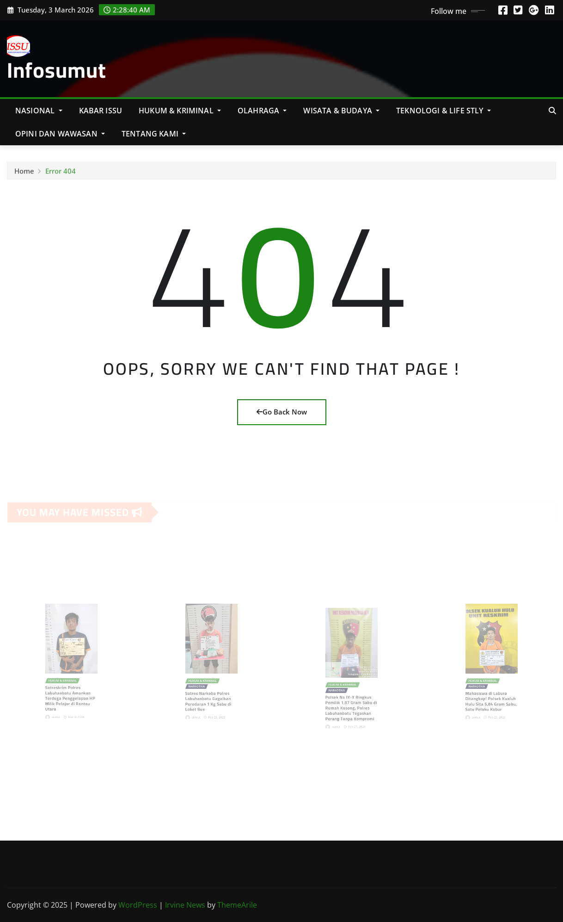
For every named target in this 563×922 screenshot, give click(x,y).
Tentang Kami (154, 134)
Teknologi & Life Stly (443, 110)
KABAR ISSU (100, 110)
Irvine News (185, 905)
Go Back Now (282, 411)
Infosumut (56, 70)
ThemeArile (237, 905)
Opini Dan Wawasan (60, 134)
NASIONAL (38, 110)
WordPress (137, 905)
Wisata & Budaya (341, 110)
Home (24, 173)
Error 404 (60, 173)
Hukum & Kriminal (180, 110)
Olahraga (262, 110)
